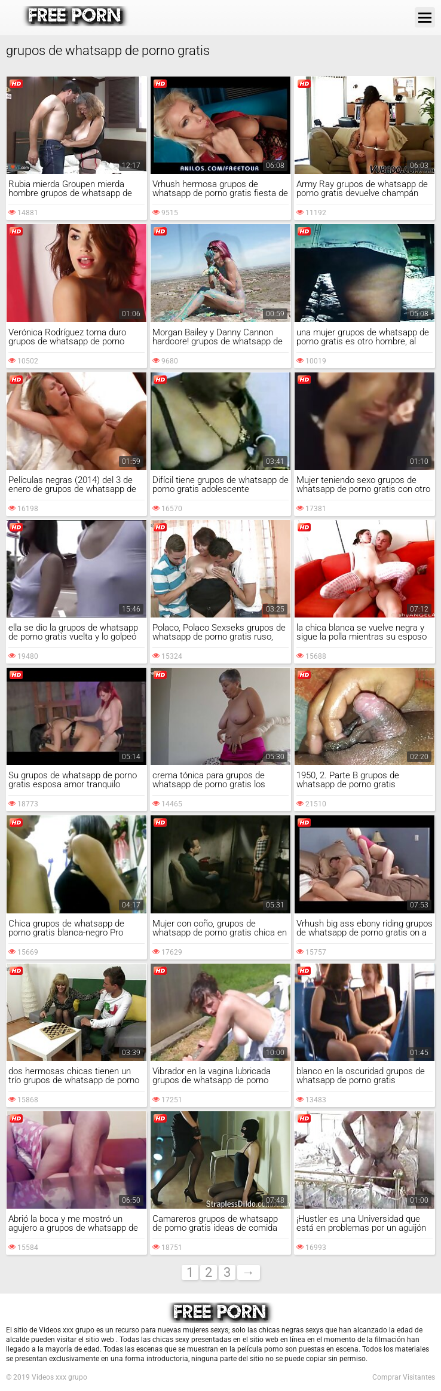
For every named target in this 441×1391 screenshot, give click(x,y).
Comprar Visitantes (403, 1377)
